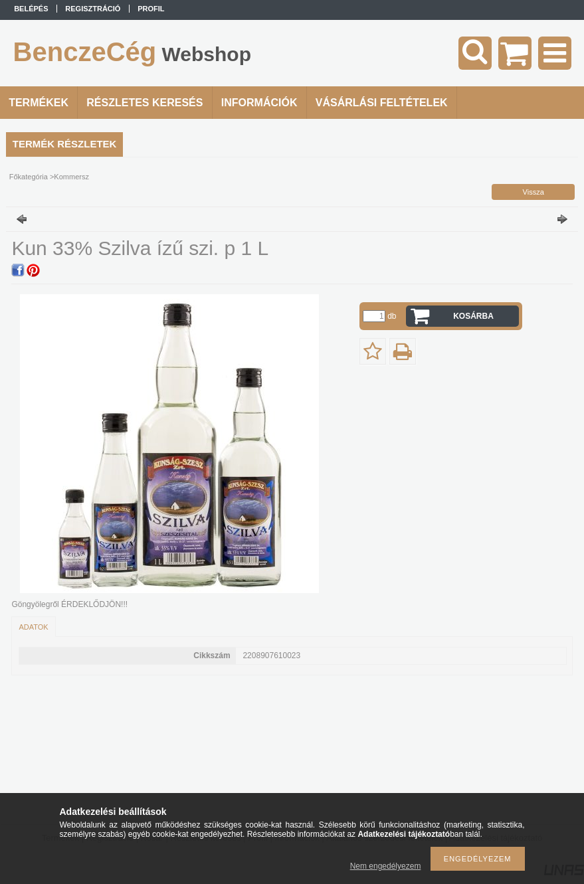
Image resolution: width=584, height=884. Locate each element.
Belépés (31, 9)
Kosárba (473, 316)
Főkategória (28, 177)
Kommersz (71, 177)
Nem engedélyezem (385, 866)
